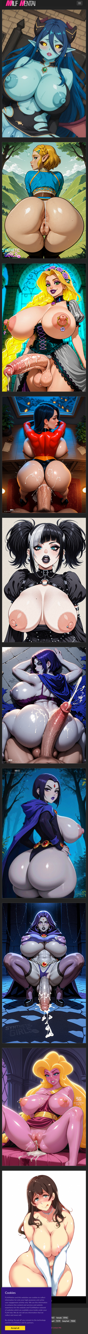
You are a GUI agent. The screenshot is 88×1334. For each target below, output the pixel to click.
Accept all (15, 1328)
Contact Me (56, 1328)
